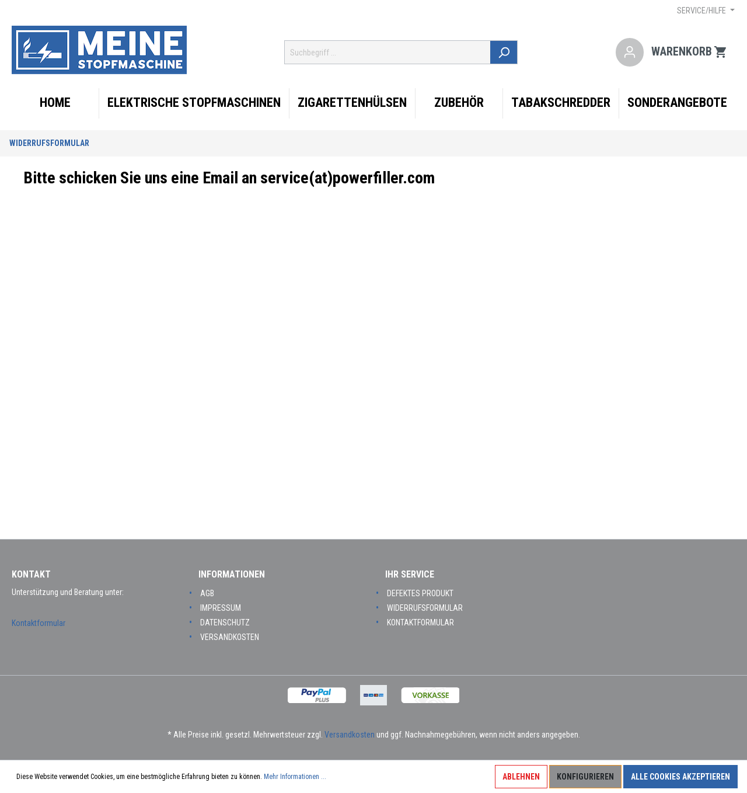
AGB (207, 593)
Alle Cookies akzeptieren (680, 776)
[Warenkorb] (689, 52)
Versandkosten (229, 637)
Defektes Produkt (420, 593)
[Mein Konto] (630, 53)
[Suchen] (504, 52)
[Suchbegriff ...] (388, 52)
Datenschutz (225, 622)
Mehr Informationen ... (295, 777)
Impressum (220, 608)
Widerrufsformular (49, 143)
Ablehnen (521, 776)
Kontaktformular (38, 623)
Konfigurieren (585, 776)
